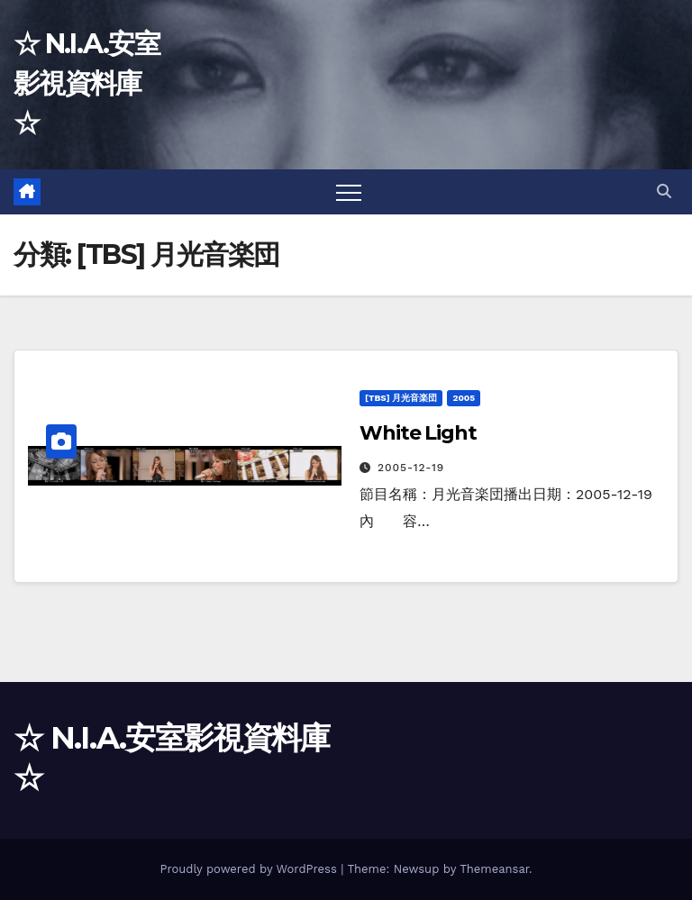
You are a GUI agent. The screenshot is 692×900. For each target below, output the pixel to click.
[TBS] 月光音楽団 (401, 398)
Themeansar (494, 869)
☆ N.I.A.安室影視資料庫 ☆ (86, 83)
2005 (463, 398)
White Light (418, 433)
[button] (664, 191)
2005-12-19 (411, 467)
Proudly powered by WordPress (250, 869)
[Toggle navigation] (348, 192)
